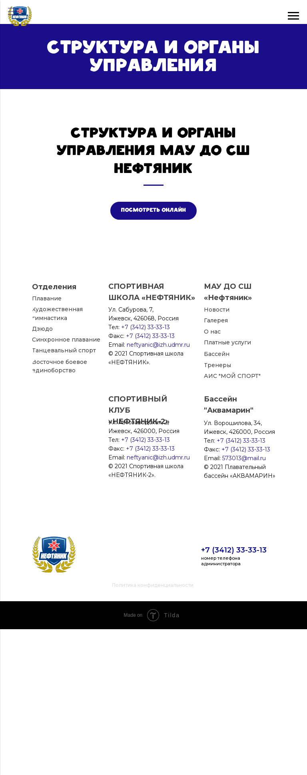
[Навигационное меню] (13, 12)
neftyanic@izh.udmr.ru (158, 603)
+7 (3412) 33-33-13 (234, 696)
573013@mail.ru (244, 604)
